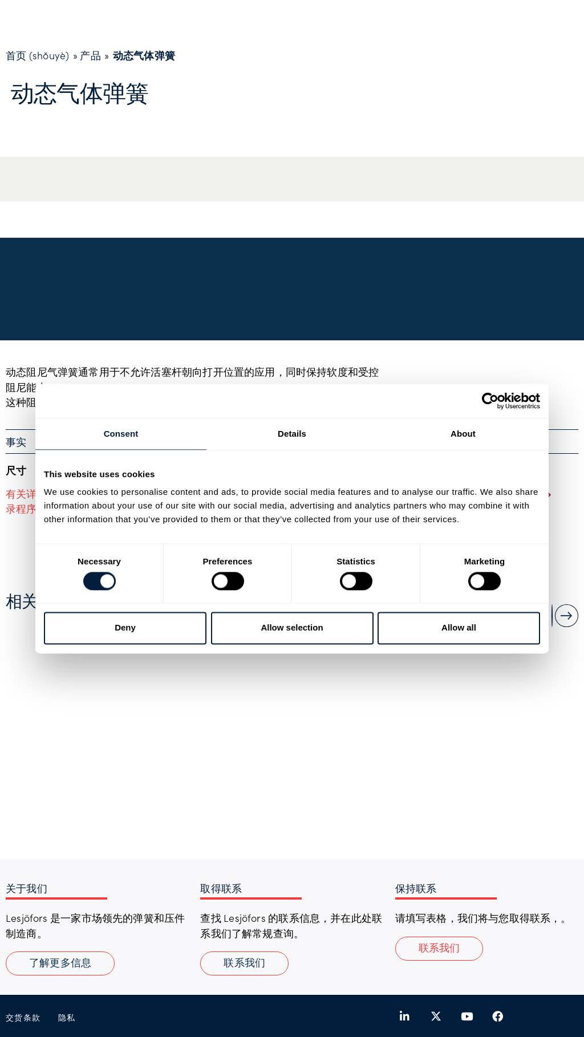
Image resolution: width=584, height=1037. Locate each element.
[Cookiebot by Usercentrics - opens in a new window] (490, 400)
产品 (90, 55)
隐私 (67, 1017)
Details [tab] (292, 433)
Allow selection (292, 628)
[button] (439, 949)
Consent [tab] (121, 433)
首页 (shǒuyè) (37, 55)
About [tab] (463, 433)
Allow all (458, 628)
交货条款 (23, 1017)
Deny (125, 628)
